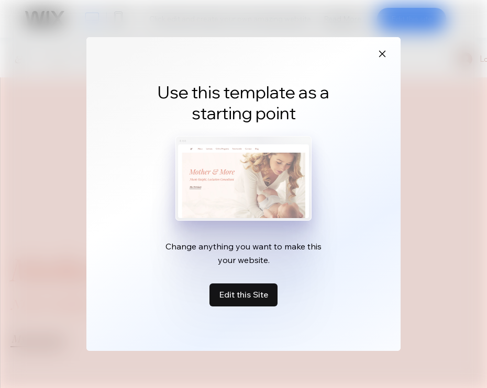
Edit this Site (243, 294)
